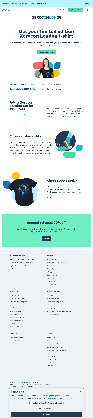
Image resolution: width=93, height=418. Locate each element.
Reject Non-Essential (46, 408)
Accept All (46, 414)
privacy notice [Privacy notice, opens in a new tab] (66, 398)
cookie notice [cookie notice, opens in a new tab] (54, 398)
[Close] (80, 391)
